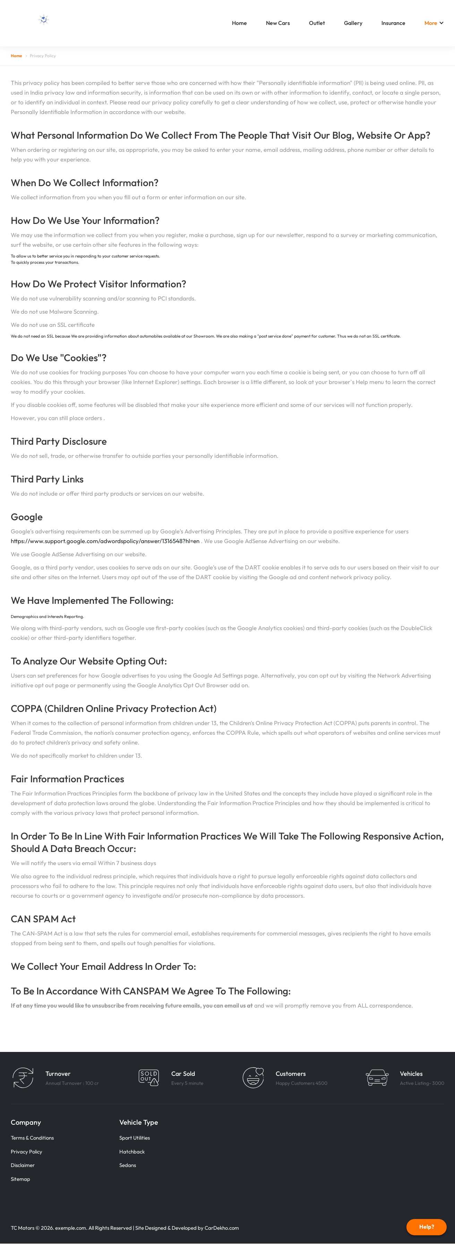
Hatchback (132, 1151)
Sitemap (20, 1179)
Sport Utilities (134, 1137)
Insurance (393, 22)
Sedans (127, 1165)
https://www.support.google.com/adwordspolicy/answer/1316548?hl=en (106, 541)
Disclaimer (23, 1165)
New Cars (278, 22)
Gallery (353, 22)
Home (239, 22)
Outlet (317, 22)
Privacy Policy (26, 1151)
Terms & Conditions (32, 1137)
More (430, 22)
